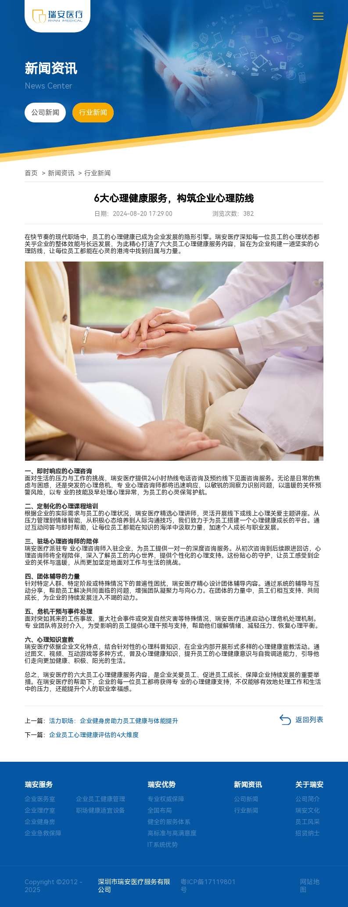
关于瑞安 (309, 785)
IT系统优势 (162, 844)
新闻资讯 (61, 173)
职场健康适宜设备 (100, 810)
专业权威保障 (165, 799)
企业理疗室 (40, 810)
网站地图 (309, 886)
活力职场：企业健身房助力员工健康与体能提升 (113, 720)
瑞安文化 (307, 810)
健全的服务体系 (168, 821)
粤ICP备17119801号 (208, 886)
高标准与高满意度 (172, 833)
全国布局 (159, 810)
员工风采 (307, 821)
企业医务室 (40, 799)
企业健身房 (40, 821)
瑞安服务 (39, 785)
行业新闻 (93, 112)
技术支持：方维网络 (267, 886)
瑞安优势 (161, 785)
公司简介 (307, 799)
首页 (31, 173)
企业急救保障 (43, 833)
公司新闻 (45, 112)
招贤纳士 (307, 833)
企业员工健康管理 (100, 799)
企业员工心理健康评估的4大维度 (94, 735)
